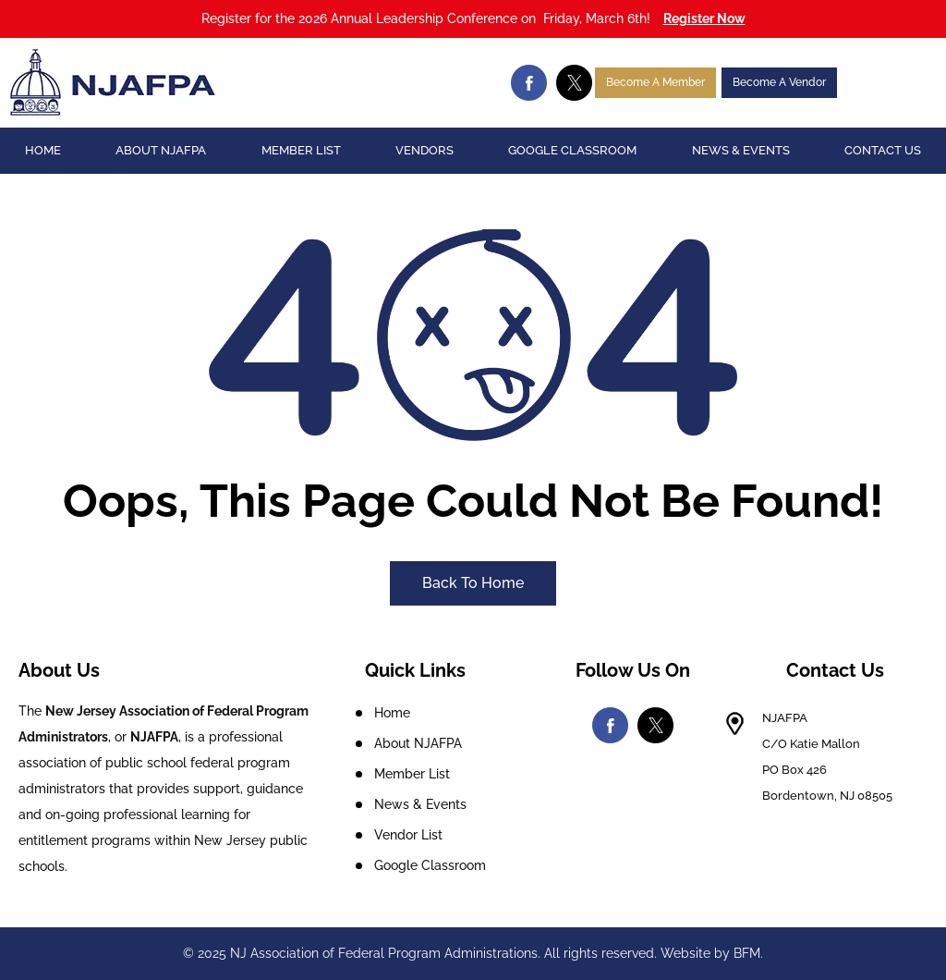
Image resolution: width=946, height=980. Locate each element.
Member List (301, 150)
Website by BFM (710, 953)
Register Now (704, 18)
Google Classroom (572, 150)
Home (43, 150)
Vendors (424, 150)
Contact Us (882, 150)
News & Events (741, 150)
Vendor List (408, 834)
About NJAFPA (160, 150)
